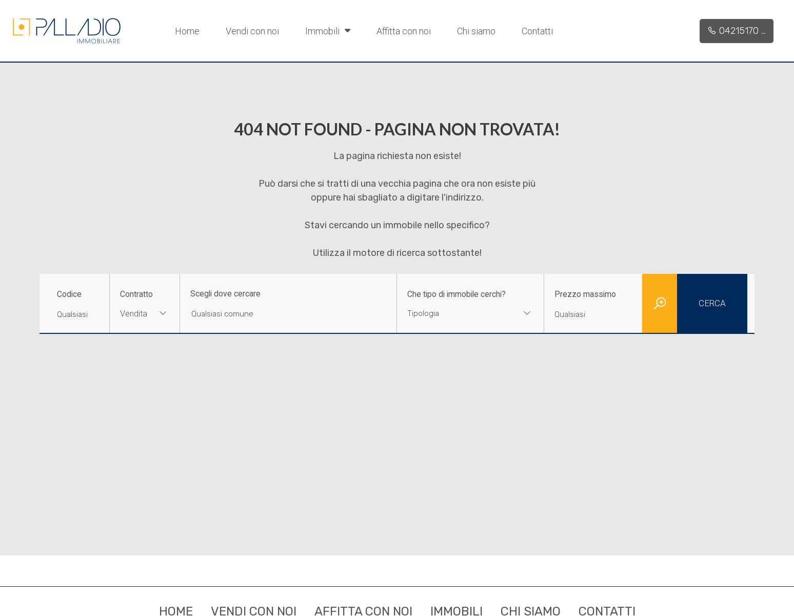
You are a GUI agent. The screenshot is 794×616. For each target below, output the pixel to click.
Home (187, 31)
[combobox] (144, 315)
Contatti (537, 31)
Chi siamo (476, 31)
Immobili (327, 30)
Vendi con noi (252, 31)
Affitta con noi (403, 31)
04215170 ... (736, 30)
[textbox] (457, 313)
